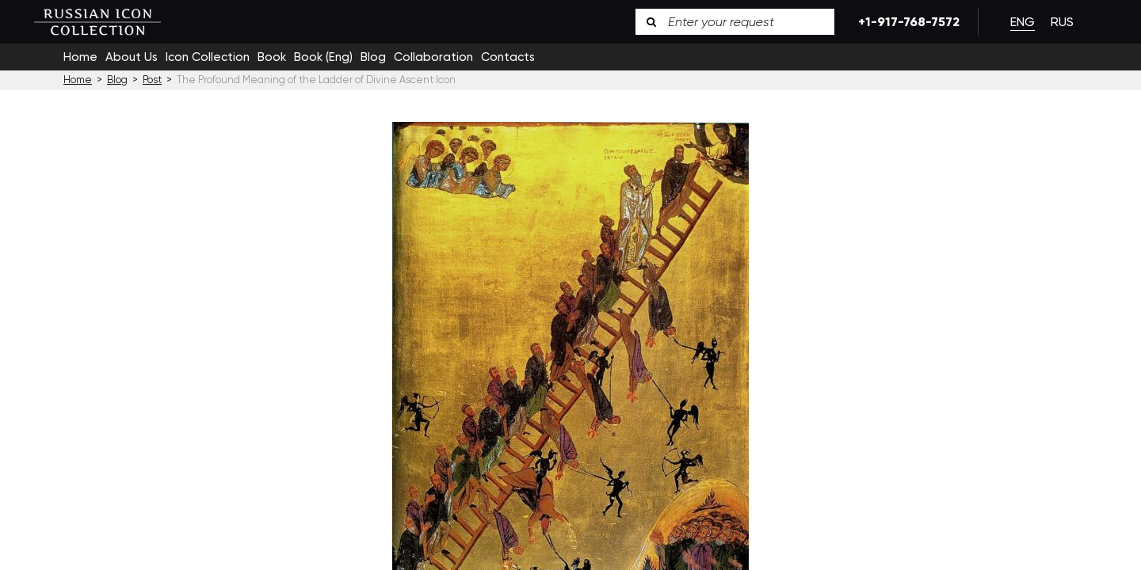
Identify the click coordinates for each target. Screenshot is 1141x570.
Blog (373, 57)
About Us (131, 57)
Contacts (508, 57)
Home (80, 57)
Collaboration (433, 57)
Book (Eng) (323, 57)
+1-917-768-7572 (906, 21)
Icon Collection (208, 57)
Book (272, 57)
